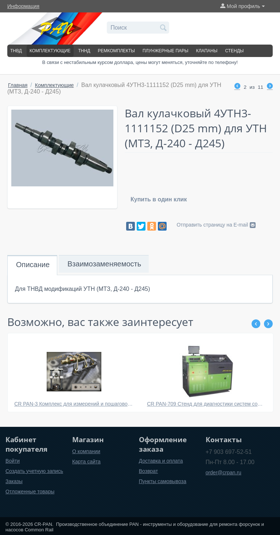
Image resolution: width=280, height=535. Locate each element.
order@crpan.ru (223, 472)
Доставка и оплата (161, 461)
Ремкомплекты (116, 50)
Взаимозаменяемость (104, 264)
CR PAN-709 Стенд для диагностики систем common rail (207, 404)
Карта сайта (86, 461)
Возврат (148, 471)
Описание (33, 265)
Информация (23, 6)
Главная (17, 85)
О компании (86, 451)
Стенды (234, 50)
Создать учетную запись (34, 471)
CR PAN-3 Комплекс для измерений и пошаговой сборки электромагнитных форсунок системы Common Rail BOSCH (74, 404)
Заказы (14, 481)
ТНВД (16, 50)
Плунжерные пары (165, 50)
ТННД (84, 50)
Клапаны (207, 50)
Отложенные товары (29, 491)
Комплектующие (50, 50)
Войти (12, 461)
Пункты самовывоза (162, 481)
